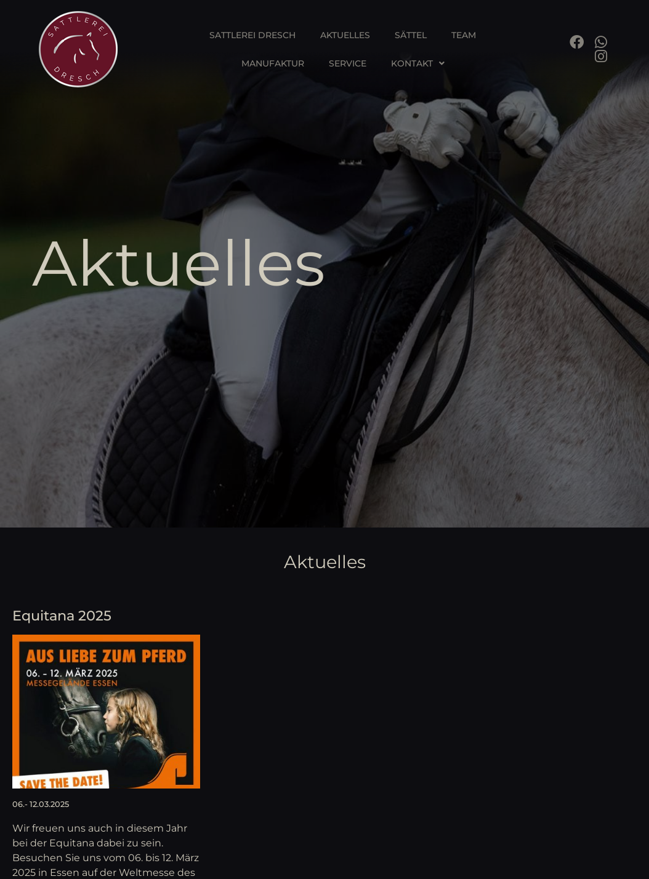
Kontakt (418, 63)
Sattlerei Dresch (252, 35)
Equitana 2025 (61, 615)
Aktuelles (345, 35)
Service (347, 63)
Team (463, 35)
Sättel (411, 35)
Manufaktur (272, 63)
